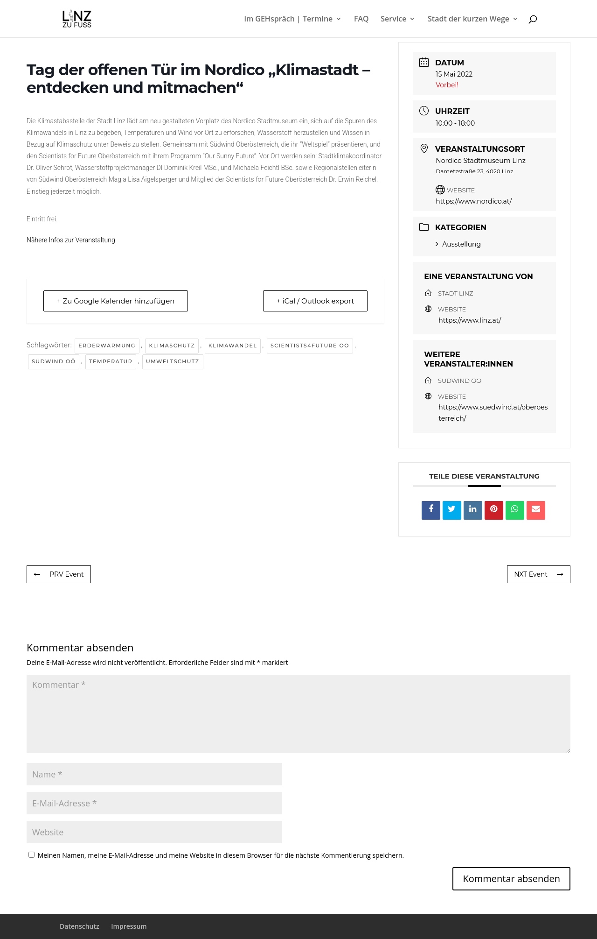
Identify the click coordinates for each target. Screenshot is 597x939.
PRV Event (59, 574)
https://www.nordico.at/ (474, 201)
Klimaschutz (172, 345)
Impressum (128, 926)
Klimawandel (232, 345)
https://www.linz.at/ (469, 320)
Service (393, 19)
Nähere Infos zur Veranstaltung (71, 240)
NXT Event (538, 574)
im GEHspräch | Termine (288, 19)
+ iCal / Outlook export (315, 301)
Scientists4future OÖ (310, 345)
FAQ (361, 19)
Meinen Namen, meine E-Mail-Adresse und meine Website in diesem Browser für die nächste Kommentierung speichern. (221, 855)
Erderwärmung (106, 345)
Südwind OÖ (54, 361)
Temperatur (110, 361)
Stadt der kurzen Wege (468, 19)
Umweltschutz (173, 361)
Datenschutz (79, 926)
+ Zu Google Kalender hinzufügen (115, 301)
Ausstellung (458, 244)
